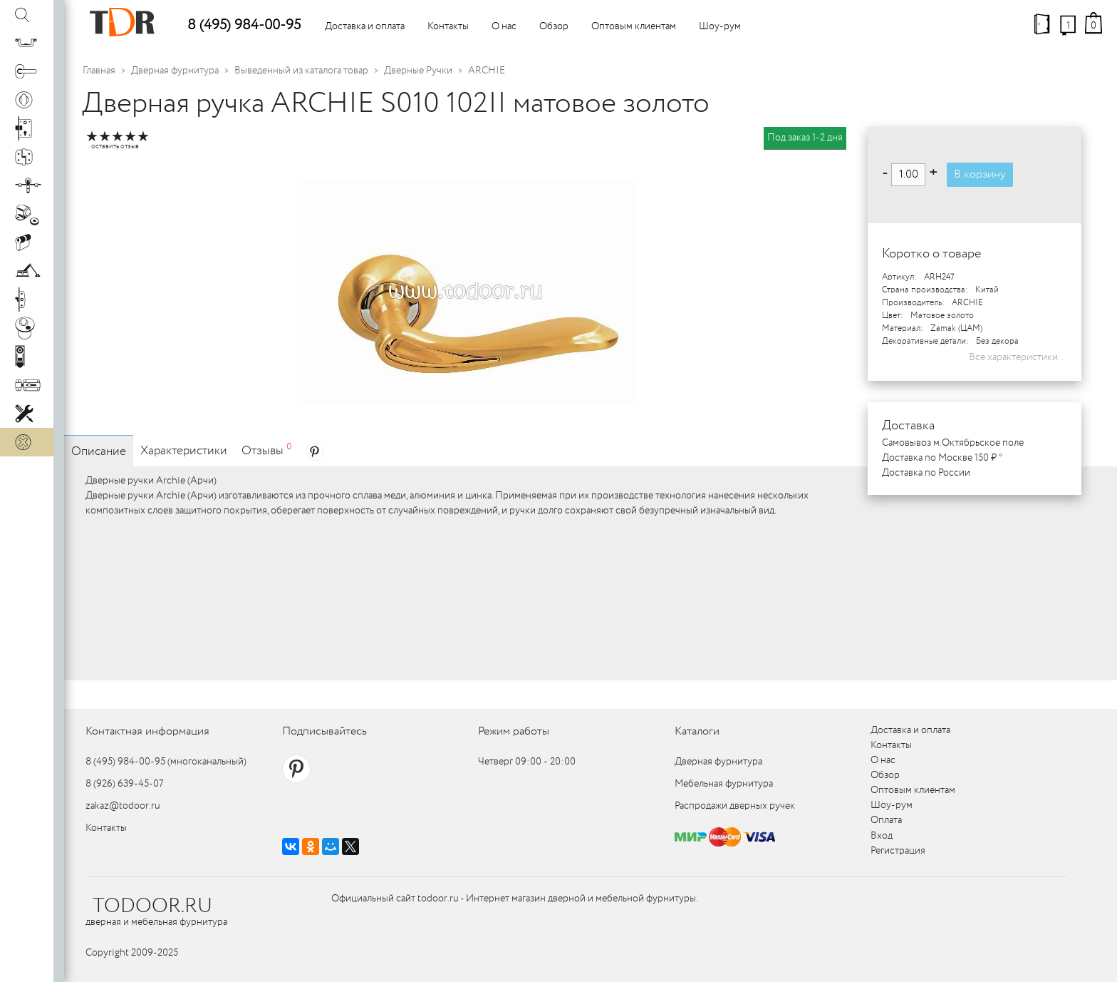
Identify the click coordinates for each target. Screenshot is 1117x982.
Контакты (448, 26)
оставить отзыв (115, 146)
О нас (504, 26)
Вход (882, 836)
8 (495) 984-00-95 (244, 25)
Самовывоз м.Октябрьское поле (953, 443)
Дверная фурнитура (175, 70)
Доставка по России (926, 473)
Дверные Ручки (418, 70)
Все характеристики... (1018, 357)
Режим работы (513, 731)
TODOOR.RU (152, 906)
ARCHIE (486, 70)
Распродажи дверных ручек (735, 806)
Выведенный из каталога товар (301, 70)
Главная (99, 70)
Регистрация (898, 851)
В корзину (980, 174)
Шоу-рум (720, 26)
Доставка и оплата (365, 26)
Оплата (886, 820)
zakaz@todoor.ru (122, 806)
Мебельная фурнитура (724, 784)
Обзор (553, 26)
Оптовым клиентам (633, 26)
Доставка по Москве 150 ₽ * (942, 458)
